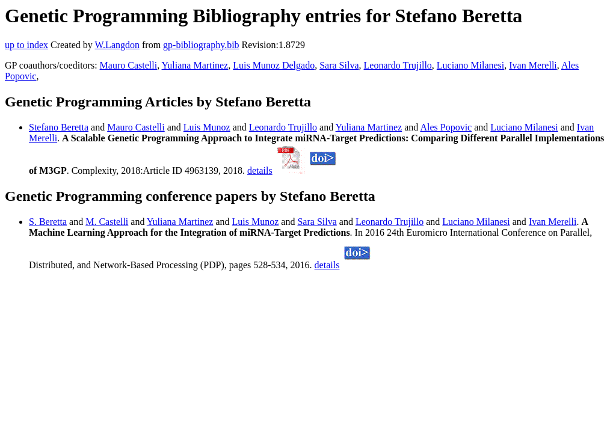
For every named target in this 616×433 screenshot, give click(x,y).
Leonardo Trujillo (398, 65)
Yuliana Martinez (195, 65)
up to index (26, 45)
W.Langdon (117, 45)
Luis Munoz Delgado (274, 65)
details (260, 170)
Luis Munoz (206, 127)
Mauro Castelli (129, 65)
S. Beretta (48, 221)
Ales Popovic (446, 127)
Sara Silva (339, 65)
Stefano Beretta (58, 127)
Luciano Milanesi (470, 65)
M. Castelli (106, 221)
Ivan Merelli (533, 65)
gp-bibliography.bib (201, 45)
